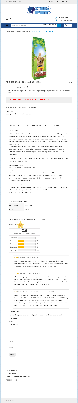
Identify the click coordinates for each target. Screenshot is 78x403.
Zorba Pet (14, 400)
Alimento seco (27, 114)
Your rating (13, 318)
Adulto (28, 32)
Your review (14, 324)
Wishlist (68, 2)
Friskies (27, 209)
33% (37, 241)
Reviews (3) (57, 126)
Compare (34, 107)
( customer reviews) (20, 87)
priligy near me (19, 279)
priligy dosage (36, 264)
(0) (69, 25)
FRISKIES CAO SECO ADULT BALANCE (71, 84)
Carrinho (50, 2)
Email (11, 348)
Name (11, 341)
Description (14, 126)
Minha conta (60, 2)
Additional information (36, 126)
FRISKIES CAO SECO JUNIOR (69, 83)
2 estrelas (13, 247)
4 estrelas (13, 241)
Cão (12, 32)
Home (8, 32)
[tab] (14, 125)
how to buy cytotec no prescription (26, 298)
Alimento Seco (20, 32)
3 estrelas (13, 244)
